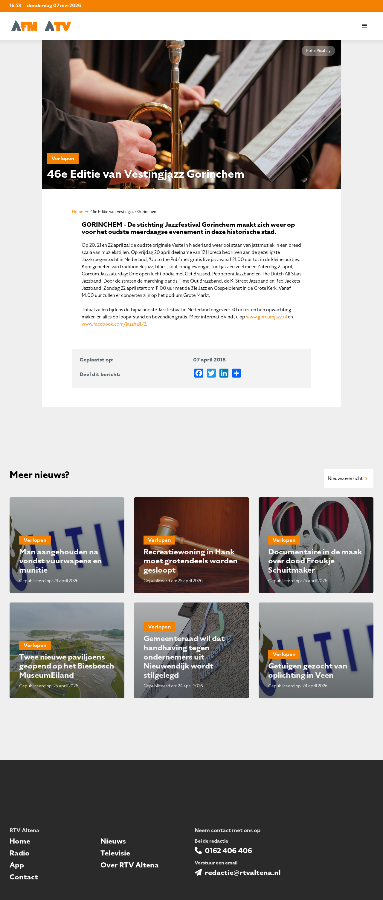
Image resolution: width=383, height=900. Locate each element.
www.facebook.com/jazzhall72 (114, 324)
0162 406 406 (228, 850)
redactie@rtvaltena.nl (243, 872)
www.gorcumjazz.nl (266, 317)
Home (77, 211)
